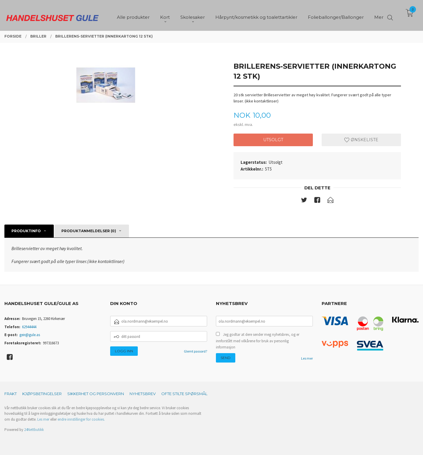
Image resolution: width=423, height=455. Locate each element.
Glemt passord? (195, 351)
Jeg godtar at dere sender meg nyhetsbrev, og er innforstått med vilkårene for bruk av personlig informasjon (257, 341)
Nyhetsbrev (143, 393)
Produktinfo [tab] (26, 231)
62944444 (29, 326)
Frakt (10, 393)
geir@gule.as (29, 334)
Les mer (307, 358)
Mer (378, 15)
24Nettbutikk (34, 429)
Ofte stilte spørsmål (184, 393)
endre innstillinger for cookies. (81, 419)
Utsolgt (273, 139)
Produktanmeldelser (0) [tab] (88, 231)
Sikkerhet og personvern (95, 393)
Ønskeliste (361, 139)
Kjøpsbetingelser (42, 393)
